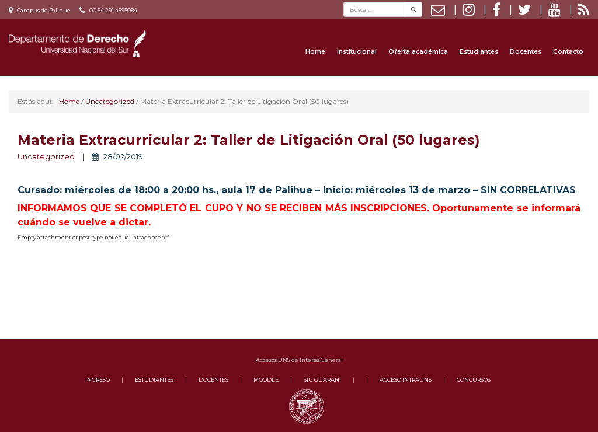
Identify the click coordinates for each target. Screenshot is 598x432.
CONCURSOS (474, 380)
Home (315, 51)
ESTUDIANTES (154, 380)
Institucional (357, 51)
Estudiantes (479, 51)
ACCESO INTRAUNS (406, 380)
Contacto (568, 51)
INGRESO (97, 380)
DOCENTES (213, 380)
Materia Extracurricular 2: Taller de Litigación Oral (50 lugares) (248, 139)
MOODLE (266, 380)
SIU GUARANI (322, 380)
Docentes (525, 51)
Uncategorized (46, 156)
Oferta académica (418, 51)
